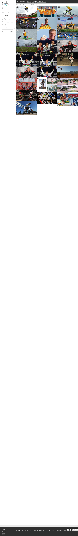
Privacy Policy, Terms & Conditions (63, 530)
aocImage (33, 2)
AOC (4, 24)
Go (11, 31)
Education (8, 28)
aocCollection (28, 2)
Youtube (77, 530)
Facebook (68, 530)
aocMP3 (36, 2)
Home (5, 12)
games (6, 15)
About (26, 530)
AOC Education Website (50, 530)
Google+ (70, 530)
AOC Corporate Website (39, 530)
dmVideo (30, 2)
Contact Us (31, 530)
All (48, 2)
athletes (7, 21)
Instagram (73, 530)
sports (6, 18)
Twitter (75, 530)
